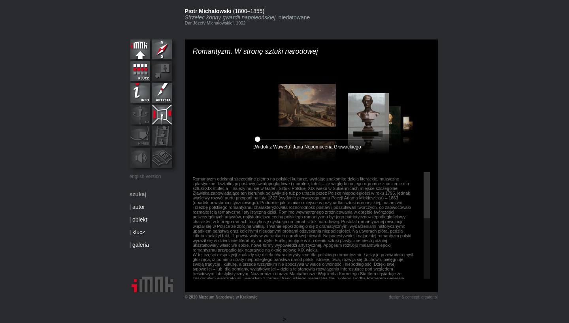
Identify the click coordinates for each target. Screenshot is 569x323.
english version (145, 176)
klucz (138, 232)
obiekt (139, 219)
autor (138, 207)
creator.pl (429, 297)
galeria (140, 245)
